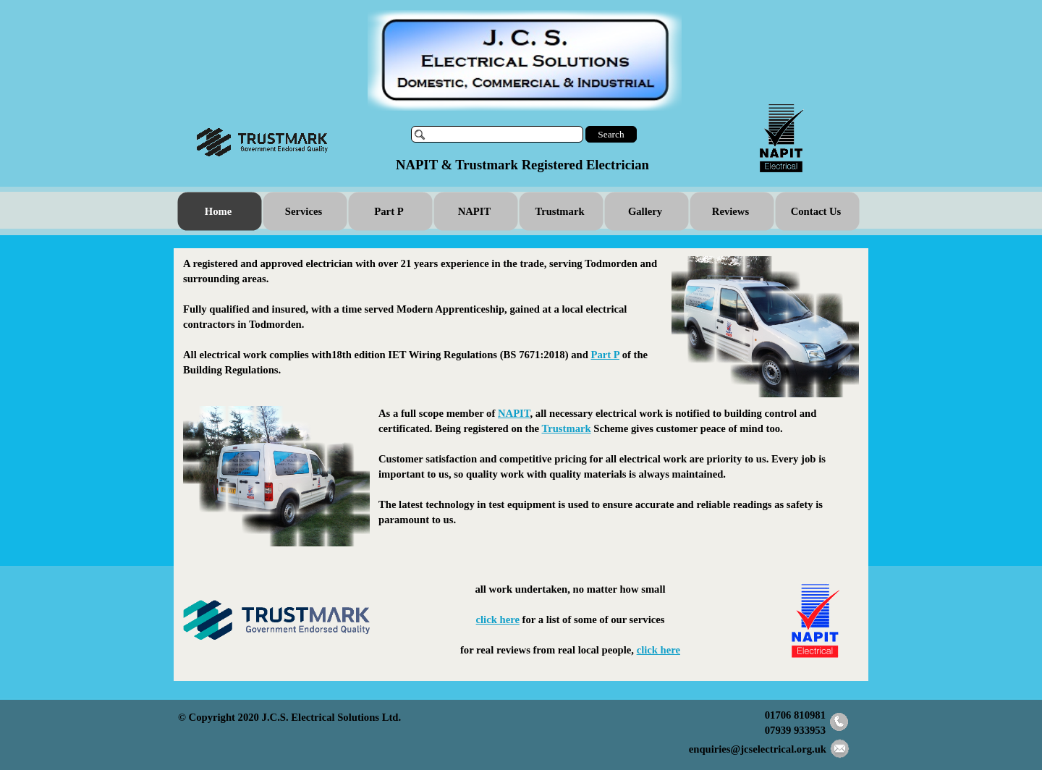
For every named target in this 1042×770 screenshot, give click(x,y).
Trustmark (566, 428)
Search (611, 134)
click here (498, 619)
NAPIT (514, 413)
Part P (604, 354)
